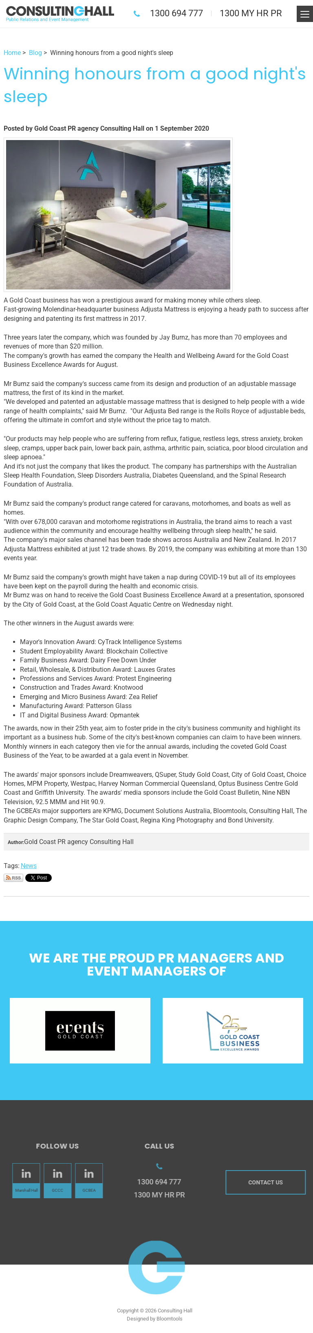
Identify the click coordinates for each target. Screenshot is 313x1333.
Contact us (267, 1182)
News (29, 866)
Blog (35, 53)
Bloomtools (169, 1321)
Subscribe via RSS (13, 878)
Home (12, 53)
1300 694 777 (176, 13)
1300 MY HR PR (251, 13)
